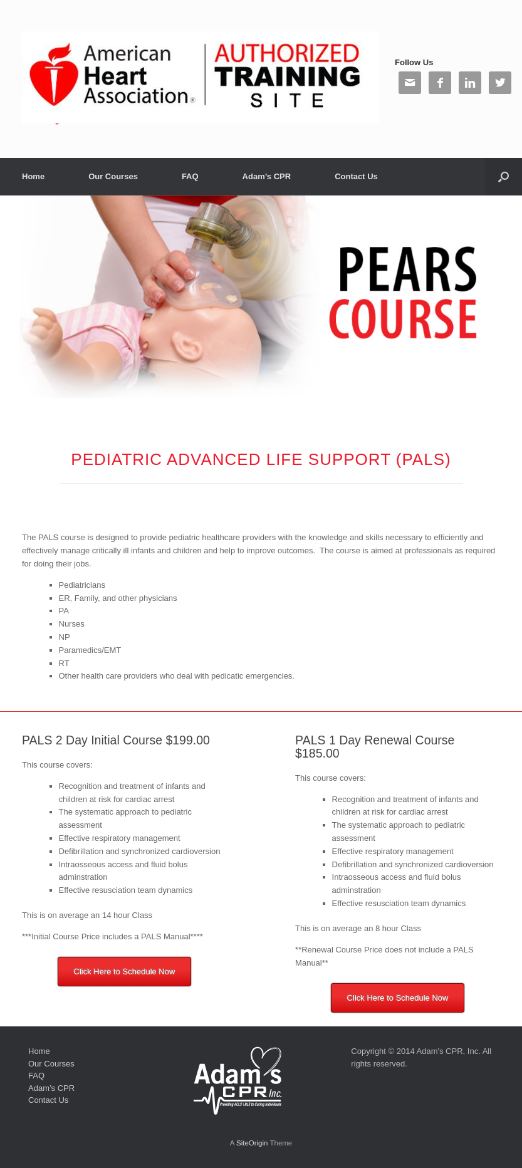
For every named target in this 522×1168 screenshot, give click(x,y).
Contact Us (356, 176)
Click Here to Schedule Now (124, 971)
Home (33, 176)
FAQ (190, 176)
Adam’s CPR (267, 176)
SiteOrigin (252, 1143)
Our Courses (113, 176)
